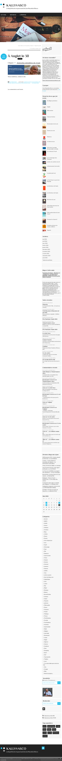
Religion (46, 631)
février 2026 (45, 245)
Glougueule (46, 273)
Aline (44, 439)
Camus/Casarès (47, 340)
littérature (56, 732)
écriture (45, 736)
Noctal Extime (47, 594)
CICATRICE (53, 469)
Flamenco (46, 553)
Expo (45, 549)
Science (46, 644)
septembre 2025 (46, 255)
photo (44, 726)
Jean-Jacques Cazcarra (49, 379)
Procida (46, 620)
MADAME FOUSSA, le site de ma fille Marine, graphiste (51, 276)
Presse (45, 616)
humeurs (46, 566)
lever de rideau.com (48, 577)
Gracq (45, 557)
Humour (46, 568)
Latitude (58, 465)
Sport (45, 652)
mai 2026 (45, 239)
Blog (45, 531)
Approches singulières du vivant (28, 63)
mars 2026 (45, 243)
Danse (45, 536)
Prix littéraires (47, 618)
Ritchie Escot (57, 272)
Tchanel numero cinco (49, 323)
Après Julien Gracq (52, 275)
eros (45, 542)
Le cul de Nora (46, 333)
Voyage (46, 669)
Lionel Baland (53, 458)
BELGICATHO (53, 491)
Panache (46, 600)
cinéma (45, 534)
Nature (45, 592)
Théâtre (46, 659)
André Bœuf (46, 371)
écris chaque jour (48, 540)
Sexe (45, 648)
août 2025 (45, 257)
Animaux (26, 81)
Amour (45, 525)
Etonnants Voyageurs (48, 272)
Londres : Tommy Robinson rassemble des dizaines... (49, 461)
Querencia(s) (47, 626)
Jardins (45, 570)
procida (49, 732)
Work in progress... (48, 673)
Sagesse (46, 641)
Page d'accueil (38, 45)
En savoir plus (3, 759)
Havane (46, 560)
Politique (46, 613)
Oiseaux (46, 596)
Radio (45, 629)
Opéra (45, 598)
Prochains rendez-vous (36, 48)
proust (54, 729)
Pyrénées (46, 624)
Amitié (45, 523)
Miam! (45, 588)
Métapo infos (55, 484)
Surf (45, 654)
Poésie (45, 611)
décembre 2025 (46, 249)
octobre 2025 (46, 253)
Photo (45, 607)
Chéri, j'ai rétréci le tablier (49, 465)
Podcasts (46, 609)
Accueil (3, 15)
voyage (58, 726)
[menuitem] (4, 15)
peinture (46, 603)
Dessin (45, 538)
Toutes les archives (47, 260)
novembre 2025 (46, 251)
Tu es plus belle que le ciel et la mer (51, 664)
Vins (45, 667)
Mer (45, 585)
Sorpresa (45, 304)
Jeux (45, 572)
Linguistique (47, 579)
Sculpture (46, 646)
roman (45, 637)
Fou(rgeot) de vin (54, 273)
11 (46, 505)
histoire (36, 81)
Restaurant (47, 635)
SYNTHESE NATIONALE (50, 487)
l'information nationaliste (49, 463)
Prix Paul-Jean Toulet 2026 (50, 319)
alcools (46, 519)
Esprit (45, 544)
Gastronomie (47, 555)
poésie (44, 732)
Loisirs (45, 583)
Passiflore (45, 275)
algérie (45, 521)
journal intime (51, 726)
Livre (39, 81)
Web (45, 671)
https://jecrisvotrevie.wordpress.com (51, 80)
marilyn (49, 729)
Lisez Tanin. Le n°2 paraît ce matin (25, 45)
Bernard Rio (51, 476)
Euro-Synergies (56, 472)
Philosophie (47, 605)
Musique (46, 590)
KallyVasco (16, 5)
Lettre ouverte (47, 575)
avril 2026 (45, 241)
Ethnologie (31, 81)
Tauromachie (47, 657)
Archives (13, 15)
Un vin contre (46, 353)
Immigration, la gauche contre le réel (51, 486)
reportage (46, 633)
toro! (45, 661)
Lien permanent (12, 81)
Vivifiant (45, 346)
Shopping (46, 650)
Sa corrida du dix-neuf (49, 359)
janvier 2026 (45, 247)
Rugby (45, 639)
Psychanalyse (47, 622)
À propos (23, 15)
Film (45, 551)
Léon (44, 387)
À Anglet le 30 (18, 56)
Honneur (46, 564)
